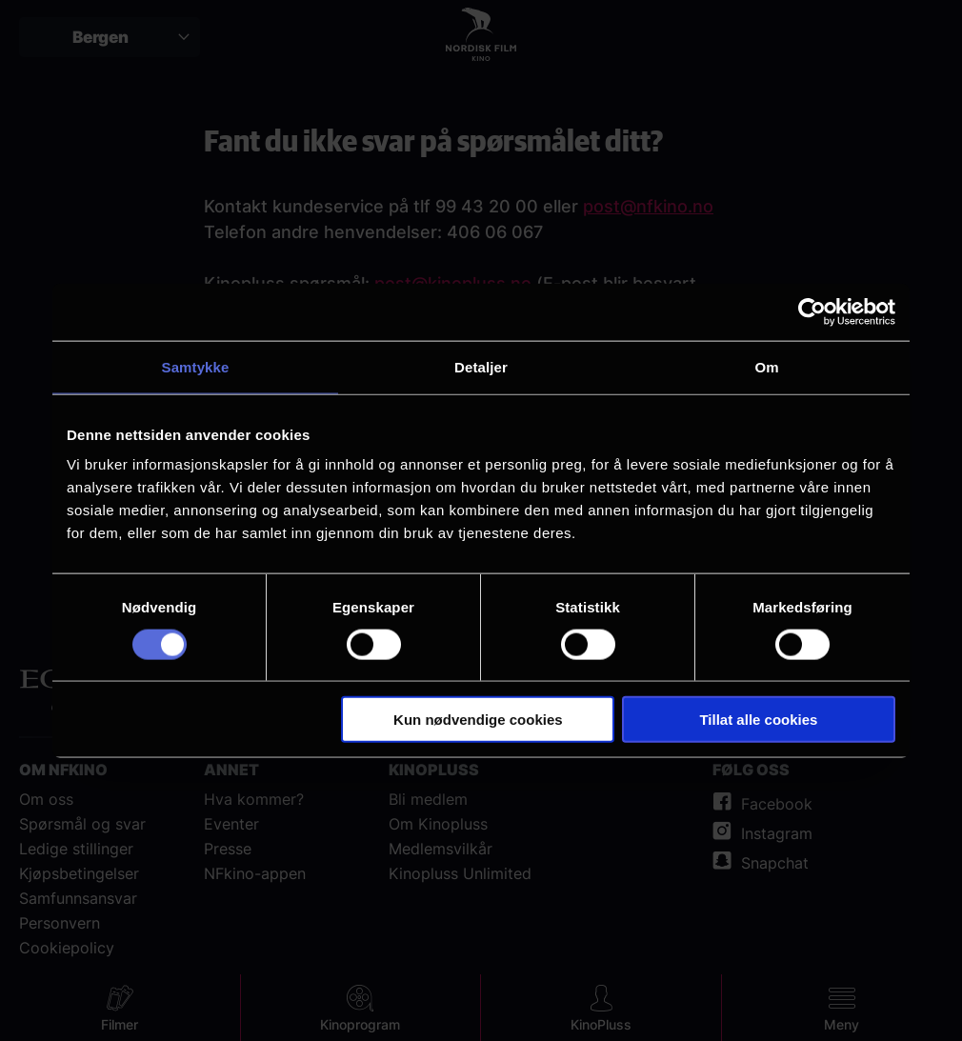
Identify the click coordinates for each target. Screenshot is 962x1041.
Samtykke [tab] (196, 366)
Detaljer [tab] (481, 366)
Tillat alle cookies (758, 719)
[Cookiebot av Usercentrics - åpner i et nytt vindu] (812, 311)
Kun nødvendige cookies (478, 719)
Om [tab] (766, 366)
